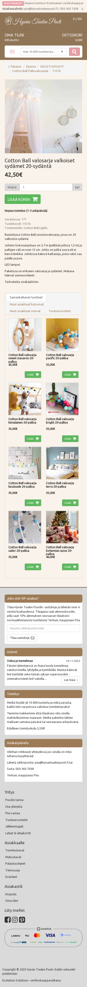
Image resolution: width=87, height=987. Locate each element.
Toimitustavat (14, 850)
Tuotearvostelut (59, 311)
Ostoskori (72, 35)
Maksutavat (13, 857)
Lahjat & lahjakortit (18, 833)
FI (74, 18)
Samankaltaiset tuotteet (26, 297)
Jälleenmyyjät (14, 826)
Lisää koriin (19, 199)
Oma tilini (14, 35)
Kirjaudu (12, 40)
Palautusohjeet (15, 863)
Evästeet (11, 876)
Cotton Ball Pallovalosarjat (30, 70)
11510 (56, 70)
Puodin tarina (14, 799)
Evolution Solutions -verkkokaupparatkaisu (31, 980)
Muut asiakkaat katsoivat (27, 304)
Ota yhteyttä (13, 806)
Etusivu (31, 66)
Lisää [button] (30, 374)
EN (80, 18)
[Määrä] (46, 187)
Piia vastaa (12, 813)
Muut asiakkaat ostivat (25, 311)
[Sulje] (82, 9)
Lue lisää (70, 679)
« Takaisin (14, 66)
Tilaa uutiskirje (20, 637)
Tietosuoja (12, 870)
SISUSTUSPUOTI (52, 66)
